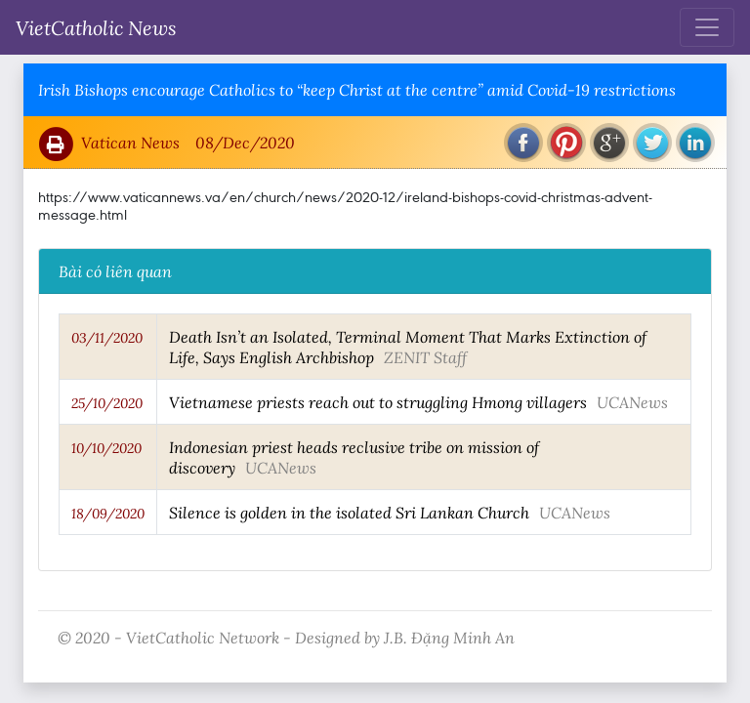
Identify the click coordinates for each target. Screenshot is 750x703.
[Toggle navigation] (707, 27)
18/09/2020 (108, 513)
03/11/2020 (107, 338)
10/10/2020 (106, 448)
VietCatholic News (96, 27)
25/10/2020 (107, 403)
